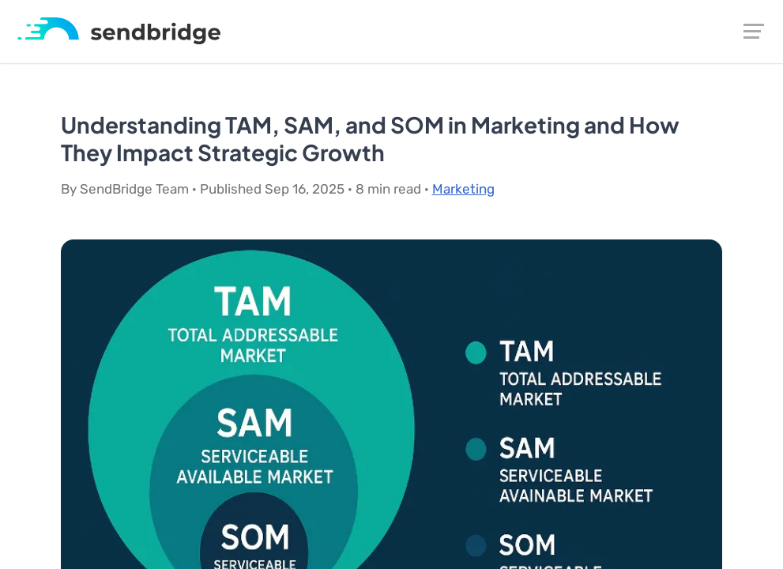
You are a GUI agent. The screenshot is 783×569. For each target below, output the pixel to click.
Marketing (463, 189)
